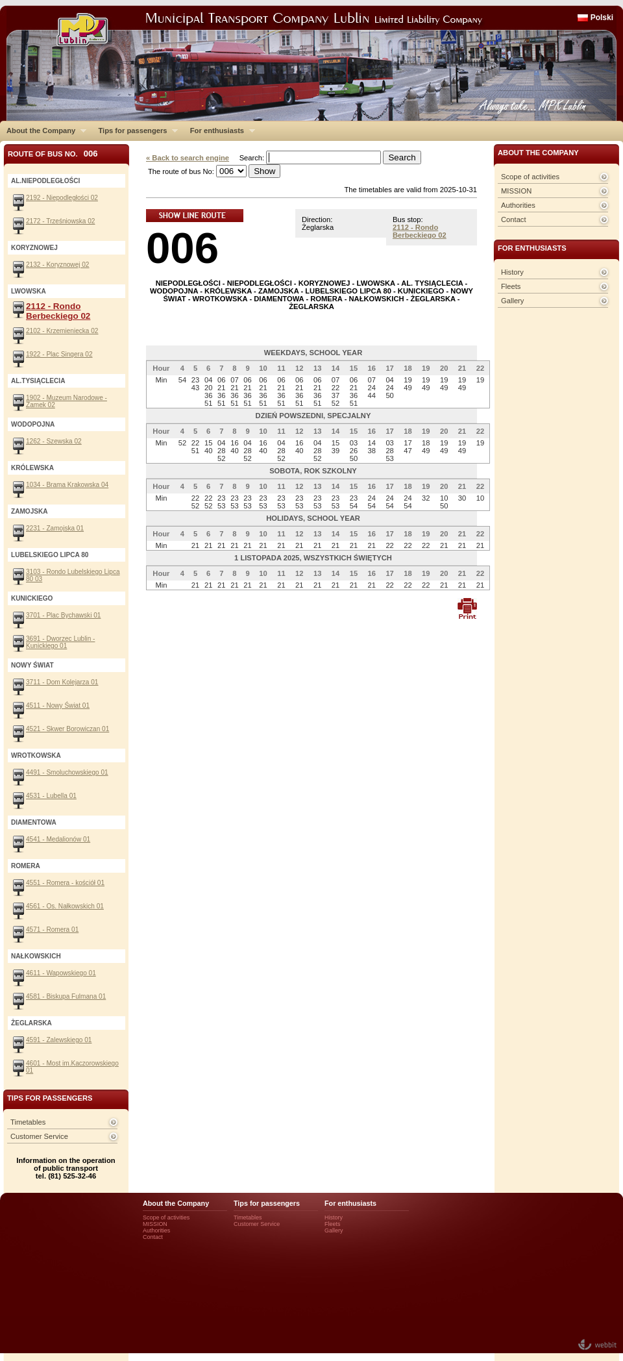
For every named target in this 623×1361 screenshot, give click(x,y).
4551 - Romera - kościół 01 (65, 882)
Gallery (512, 301)
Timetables (27, 1122)
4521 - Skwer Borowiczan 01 (67, 728)
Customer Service (39, 1136)
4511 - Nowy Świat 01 (58, 705)
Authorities (518, 205)
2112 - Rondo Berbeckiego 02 (419, 231)
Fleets (510, 286)
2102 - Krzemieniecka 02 (62, 330)
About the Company (43, 130)
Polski (602, 17)
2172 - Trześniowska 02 (60, 221)
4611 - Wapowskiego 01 (61, 973)
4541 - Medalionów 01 (58, 839)
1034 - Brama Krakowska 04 (67, 484)
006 (182, 247)
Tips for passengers (135, 130)
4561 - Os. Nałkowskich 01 (65, 906)
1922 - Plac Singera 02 (59, 354)
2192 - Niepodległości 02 (62, 197)
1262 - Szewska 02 (54, 441)
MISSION (516, 191)
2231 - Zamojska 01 (55, 528)
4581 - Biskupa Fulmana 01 (66, 996)
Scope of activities (530, 177)
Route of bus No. (53, 153)
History (512, 272)
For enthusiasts (219, 130)
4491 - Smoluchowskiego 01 (67, 772)
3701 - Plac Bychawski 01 (63, 615)
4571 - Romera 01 (52, 929)
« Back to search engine (187, 158)
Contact (513, 219)
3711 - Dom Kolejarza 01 (62, 682)
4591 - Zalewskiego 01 (59, 1039)
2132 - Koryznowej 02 (57, 264)
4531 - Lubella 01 (51, 795)
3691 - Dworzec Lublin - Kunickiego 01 (60, 642)
